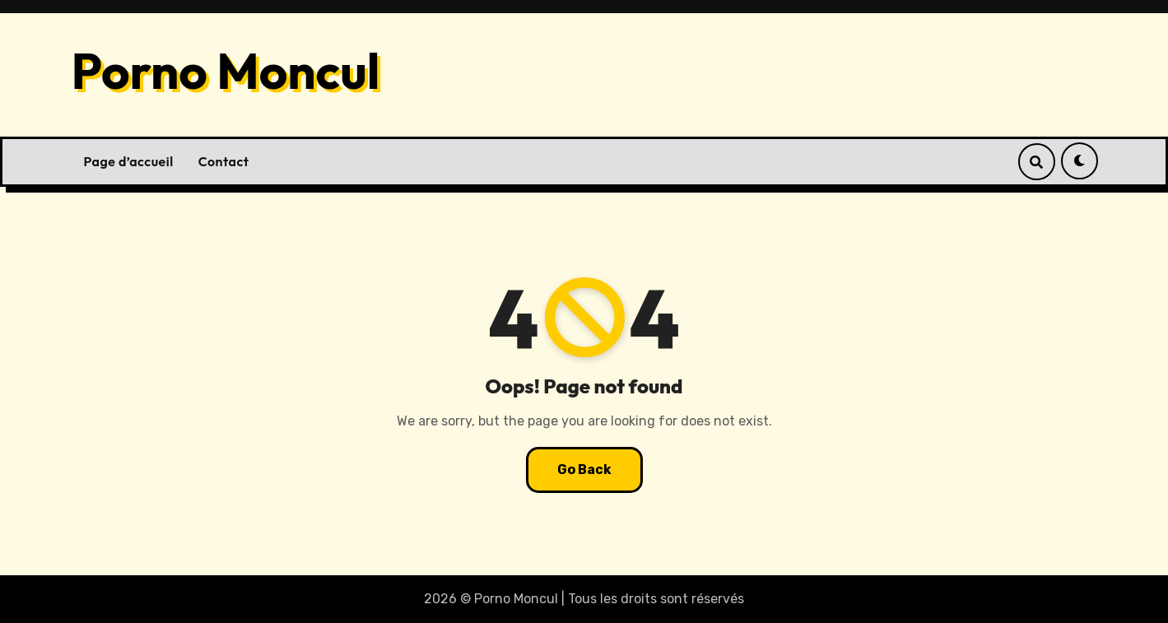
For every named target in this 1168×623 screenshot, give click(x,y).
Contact (223, 161)
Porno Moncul (226, 71)
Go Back (584, 469)
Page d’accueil (129, 161)
